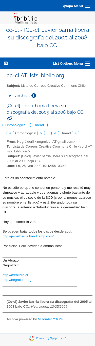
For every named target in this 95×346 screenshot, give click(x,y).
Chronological (16, 125)
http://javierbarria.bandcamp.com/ (28, 236)
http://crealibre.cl (15, 275)
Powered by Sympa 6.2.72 (51, 338)
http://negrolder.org (17, 280)
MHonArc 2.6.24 (50, 319)
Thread (39, 125)
